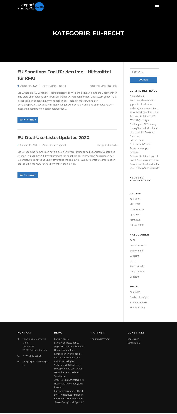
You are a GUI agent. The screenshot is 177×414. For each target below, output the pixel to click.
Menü (157, 6)
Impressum (133, 339)
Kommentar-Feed (139, 302)
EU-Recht (112, 145)
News (132, 261)
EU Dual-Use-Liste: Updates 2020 (53, 138)
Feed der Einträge (139, 297)
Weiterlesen (28, 120)
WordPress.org (137, 307)
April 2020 (135, 214)
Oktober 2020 (137, 209)
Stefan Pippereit (58, 86)
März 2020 (135, 220)
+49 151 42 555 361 (33, 356)
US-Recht (134, 277)
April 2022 (135, 199)
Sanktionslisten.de (100, 339)
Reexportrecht (137, 266)
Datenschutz (134, 343)
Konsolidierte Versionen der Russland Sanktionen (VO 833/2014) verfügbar (144, 116)
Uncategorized (137, 272)
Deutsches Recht (109, 86)
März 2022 (135, 204)
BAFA (132, 240)
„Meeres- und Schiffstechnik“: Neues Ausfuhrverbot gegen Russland (69, 384)
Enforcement (136, 251)
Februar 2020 (136, 225)
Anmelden (135, 292)
